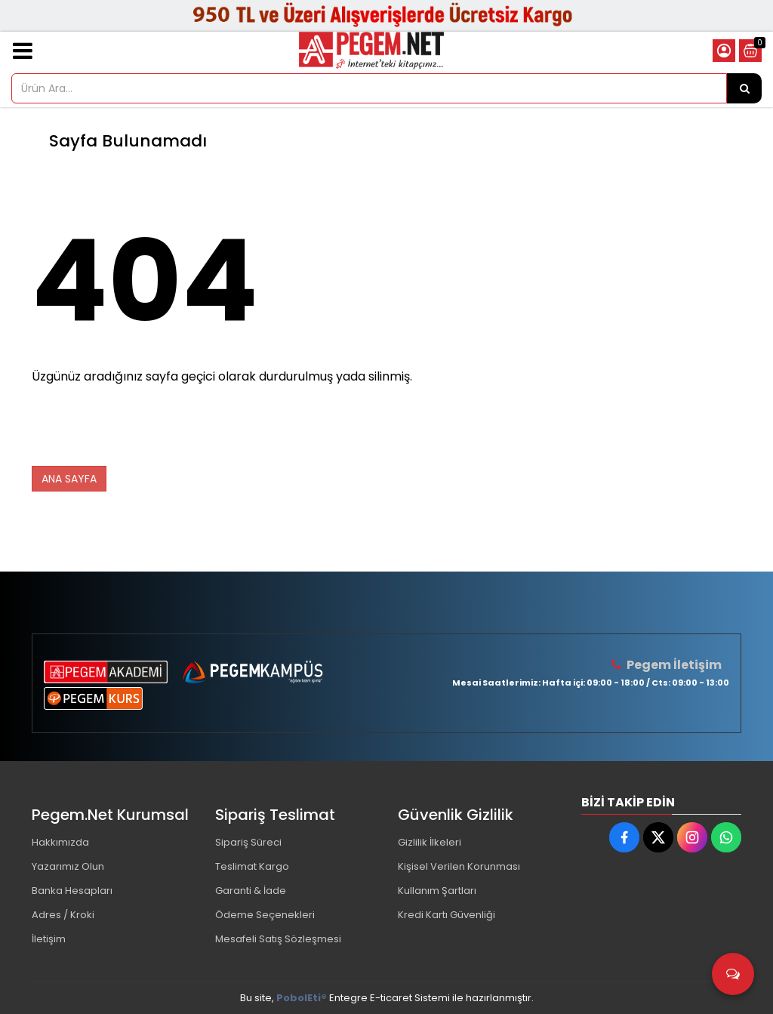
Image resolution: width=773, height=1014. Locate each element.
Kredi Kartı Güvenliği (446, 915)
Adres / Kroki (63, 915)
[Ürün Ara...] (744, 88)
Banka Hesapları (72, 890)
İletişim (49, 939)
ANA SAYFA (69, 478)
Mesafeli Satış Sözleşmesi (278, 939)
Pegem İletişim (674, 664)
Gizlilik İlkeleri (429, 842)
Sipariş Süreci (248, 842)
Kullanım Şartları (437, 890)
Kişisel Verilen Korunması (459, 866)
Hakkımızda (60, 842)
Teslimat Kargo (252, 866)
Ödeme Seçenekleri (265, 915)
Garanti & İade (250, 890)
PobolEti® (301, 998)
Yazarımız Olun (68, 866)
